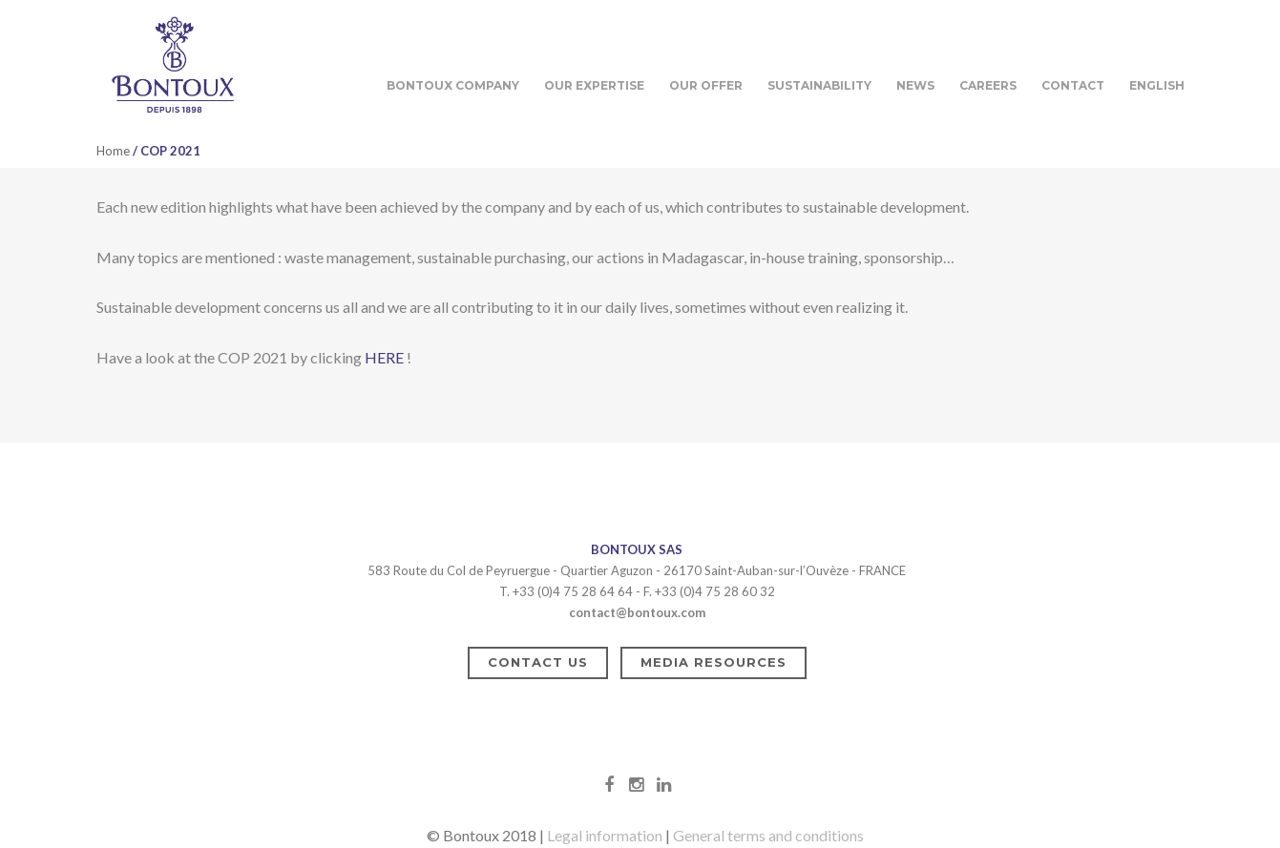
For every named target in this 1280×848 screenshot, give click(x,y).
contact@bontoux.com (637, 612)
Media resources (713, 662)
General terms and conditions (768, 835)
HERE (384, 357)
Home (113, 150)
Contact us (538, 662)
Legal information (604, 835)
